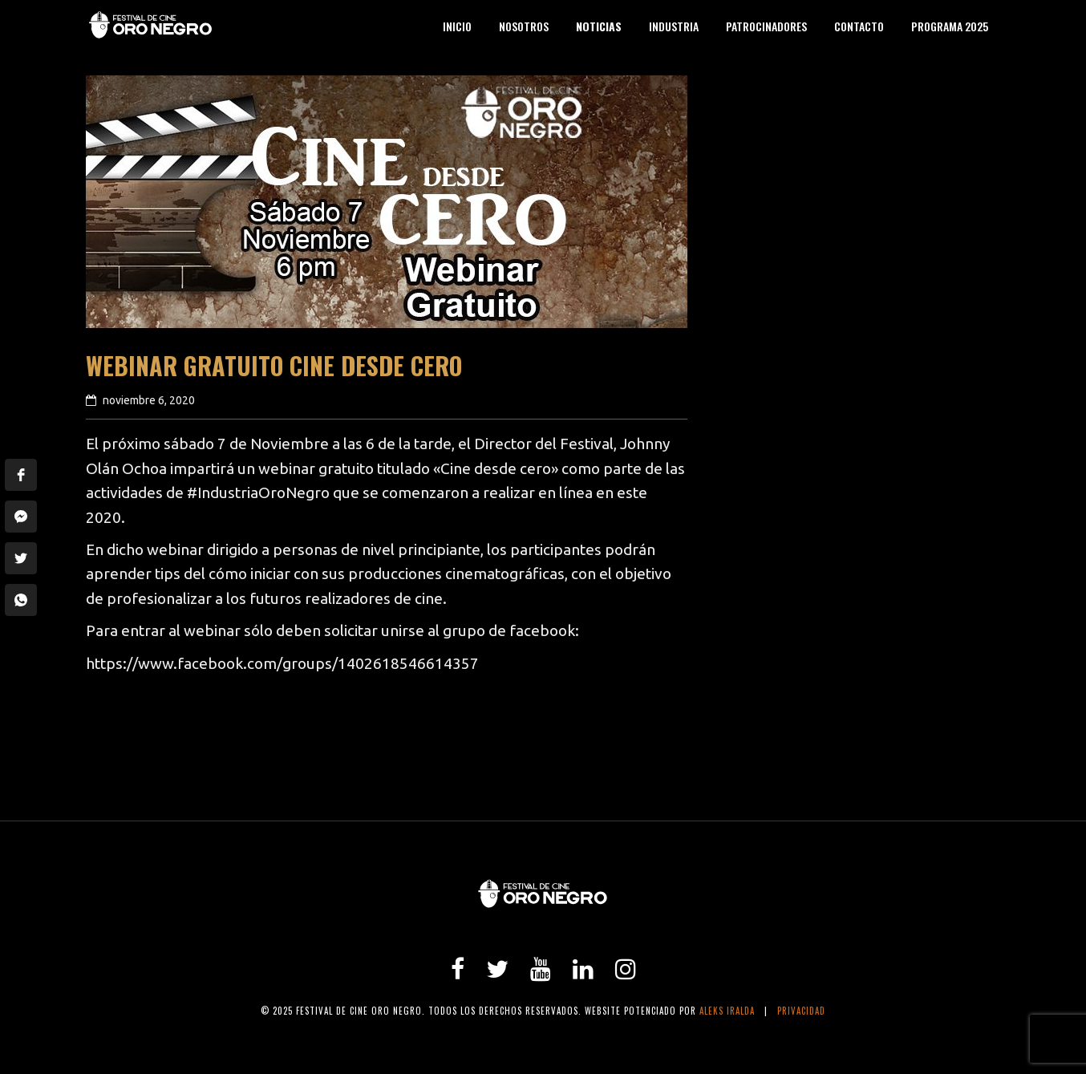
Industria (674, 26)
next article (639, 759)
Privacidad (801, 1010)
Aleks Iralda (727, 1010)
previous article (149, 759)
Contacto (859, 26)
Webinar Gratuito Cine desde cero (274, 365)
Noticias (599, 26)
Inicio (457, 26)
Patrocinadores (766, 26)
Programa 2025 (949, 26)
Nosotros (524, 26)
